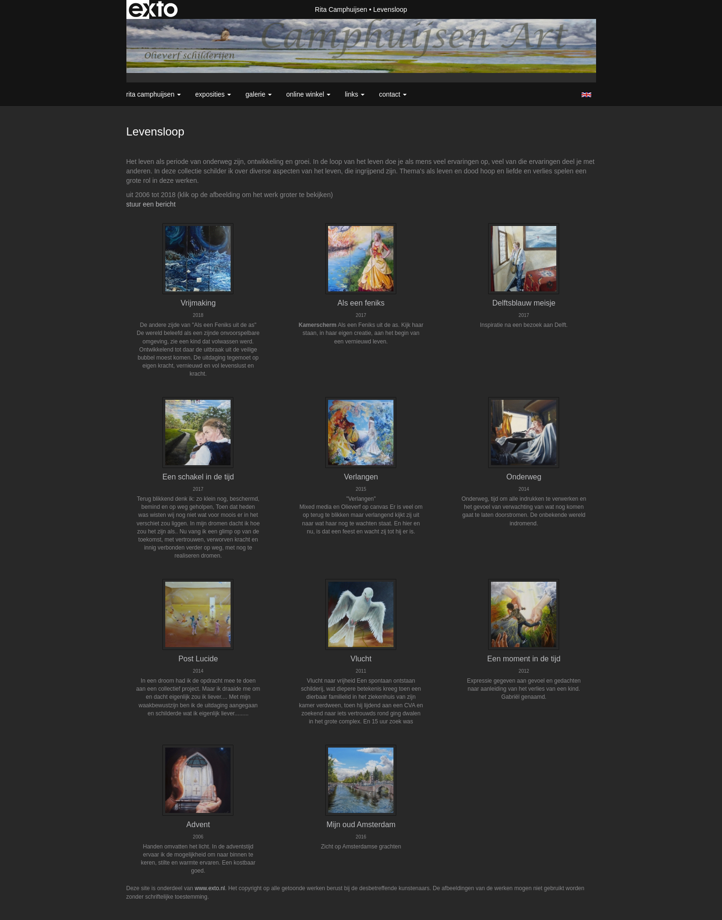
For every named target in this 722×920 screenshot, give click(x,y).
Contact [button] (393, 94)
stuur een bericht (151, 204)
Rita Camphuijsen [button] (153, 94)
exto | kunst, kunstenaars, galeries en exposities (153, 9)
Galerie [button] (258, 94)
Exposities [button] (213, 94)
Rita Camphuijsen (341, 9)
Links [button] (355, 94)
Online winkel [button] (308, 94)
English (586, 95)
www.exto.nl (210, 888)
